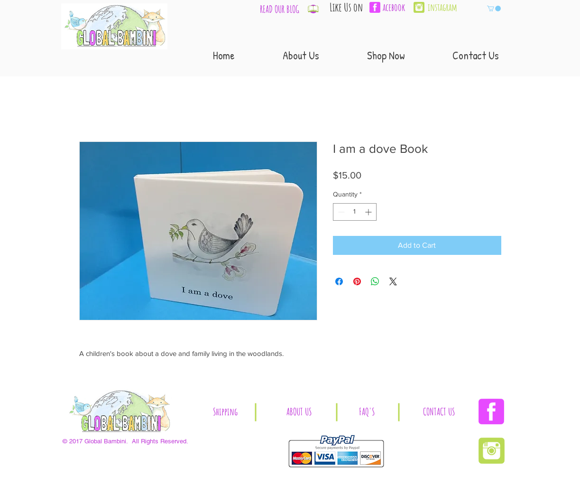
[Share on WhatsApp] (375, 281)
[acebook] (396, 7)
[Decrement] (340, 212)
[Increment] (369, 212)
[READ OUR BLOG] (280, 9)
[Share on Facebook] (339, 281)
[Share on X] (393, 281)
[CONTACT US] (439, 412)
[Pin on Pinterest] (357, 281)
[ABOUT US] (299, 412)
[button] (494, 8)
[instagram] (446, 7)
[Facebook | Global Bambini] (491, 411)
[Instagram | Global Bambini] (419, 7)
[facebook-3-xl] (374, 7)
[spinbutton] (354, 212)
